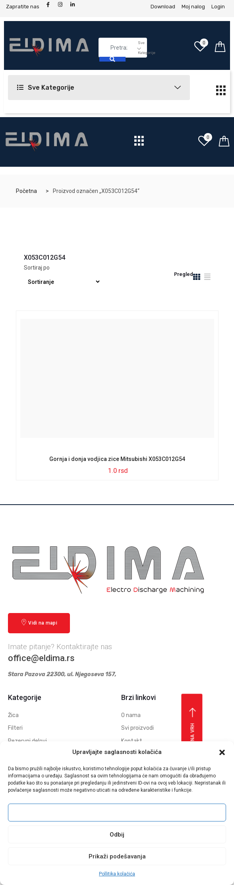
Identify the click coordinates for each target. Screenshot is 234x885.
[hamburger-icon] (221, 92)
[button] (222, 752)
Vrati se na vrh (193, 736)
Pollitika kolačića (117, 874)
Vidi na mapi (39, 622)
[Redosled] (63, 282)
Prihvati (117, 812)
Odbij (117, 834)
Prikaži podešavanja (117, 856)
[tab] (196, 278)
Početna (26, 191)
